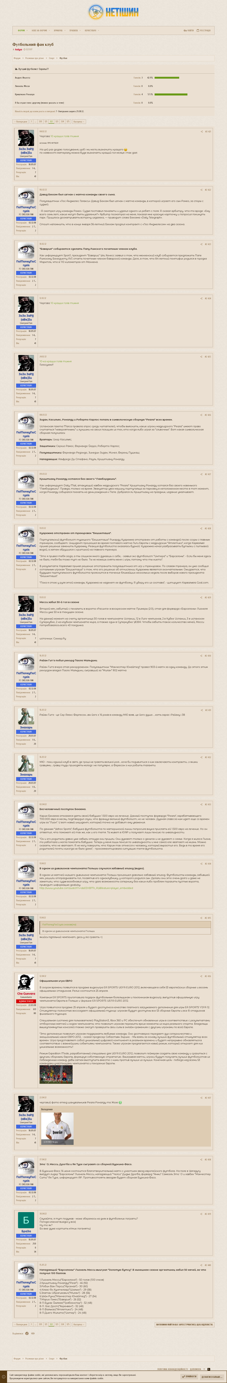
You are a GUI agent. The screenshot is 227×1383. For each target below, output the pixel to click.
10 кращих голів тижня (65, 136)
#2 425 (208, 356)
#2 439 (208, 1214)
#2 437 (208, 1097)
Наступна (78, 121)
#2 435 (208, 918)
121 (46, 121)
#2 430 (208, 655)
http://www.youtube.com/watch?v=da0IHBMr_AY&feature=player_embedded (86, 888)
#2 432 (208, 757)
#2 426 (208, 415)
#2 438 (208, 1159)
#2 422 (208, 189)
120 (40, 121)
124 (62, 121)
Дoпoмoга (195, 1369)
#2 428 (208, 528)
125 (68, 121)
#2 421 (208, 131)
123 (57, 121)
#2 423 (208, 244)
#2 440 (208, 1265)
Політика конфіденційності (172, 1369)
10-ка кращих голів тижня (56, 361)
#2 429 (208, 597)
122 (51, 121)
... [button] (35, 121)
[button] (28, 30)
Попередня (21, 121)
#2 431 (208, 710)
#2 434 (208, 863)
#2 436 (208, 976)
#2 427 (208, 474)
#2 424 (208, 298)
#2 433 (208, 804)
